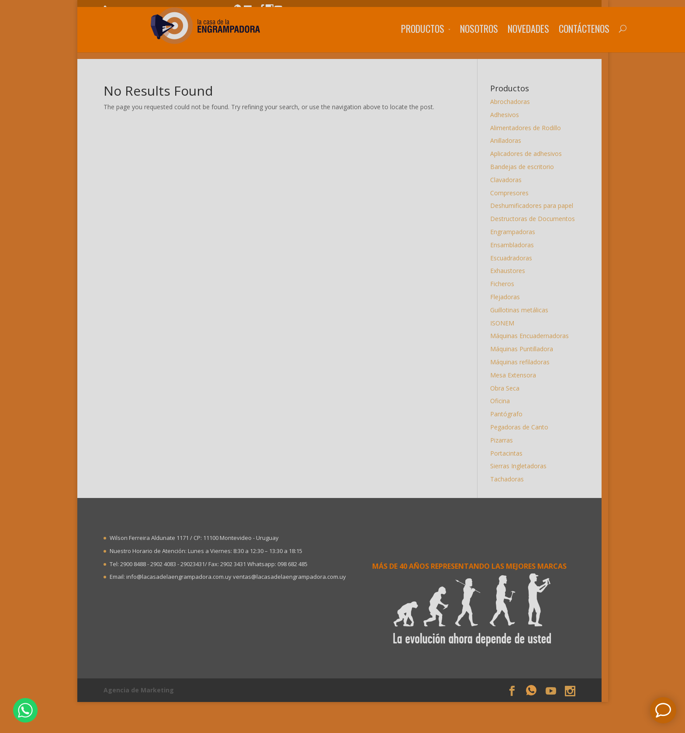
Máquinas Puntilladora (524, 349)
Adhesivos (507, 115)
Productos (374, 42)
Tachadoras (510, 479)
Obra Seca (507, 388)
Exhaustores (510, 270)
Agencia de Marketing (142, 690)
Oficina (503, 401)
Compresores (512, 193)
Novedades (480, 42)
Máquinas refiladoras (523, 362)
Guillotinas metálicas (522, 310)
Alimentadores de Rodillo (528, 128)
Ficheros (505, 284)
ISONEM (505, 323)
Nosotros (431, 42)
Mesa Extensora (516, 375)
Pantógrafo (509, 414)
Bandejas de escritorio (525, 167)
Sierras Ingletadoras (521, 466)
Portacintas (509, 453)
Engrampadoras (515, 232)
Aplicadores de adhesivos (529, 153)
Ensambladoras (515, 245)
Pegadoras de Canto (522, 427)
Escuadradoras (514, 258)
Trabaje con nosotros (477, 10)
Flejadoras (508, 297)
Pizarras (504, 440)
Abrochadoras (513, 101)
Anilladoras (508, 140)
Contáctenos (535, 42)
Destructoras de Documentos (535, 218)
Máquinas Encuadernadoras (532, 336)
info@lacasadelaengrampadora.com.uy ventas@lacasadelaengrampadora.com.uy (238, 577)
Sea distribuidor (546, 10)
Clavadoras (509, 180)
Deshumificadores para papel (534, 205)
